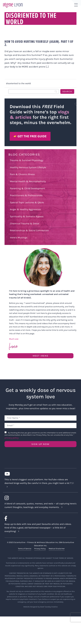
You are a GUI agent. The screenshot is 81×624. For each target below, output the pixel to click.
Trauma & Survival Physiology (26, 160)
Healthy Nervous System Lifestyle (28, 167)
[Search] (33, 91)
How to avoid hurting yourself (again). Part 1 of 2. (39, 43)
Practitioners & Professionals (26, 195)
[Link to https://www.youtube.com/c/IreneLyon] (39, 473)
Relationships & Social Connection (29, 230)
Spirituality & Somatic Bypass (26, 216)
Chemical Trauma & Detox (24, 223)
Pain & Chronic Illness (22, 174)
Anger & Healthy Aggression (25, 209)
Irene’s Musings (18, 237)
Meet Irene (40, 356)
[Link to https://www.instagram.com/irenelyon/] (39, 497)
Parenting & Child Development (27, 188)
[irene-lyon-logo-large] (13, 3)
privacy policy (12, 437)
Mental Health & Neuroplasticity (28, 181)
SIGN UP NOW (40, 444)
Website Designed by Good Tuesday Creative (40, 607)
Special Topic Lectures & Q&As (27, 202)
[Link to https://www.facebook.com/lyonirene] (39, 518)
